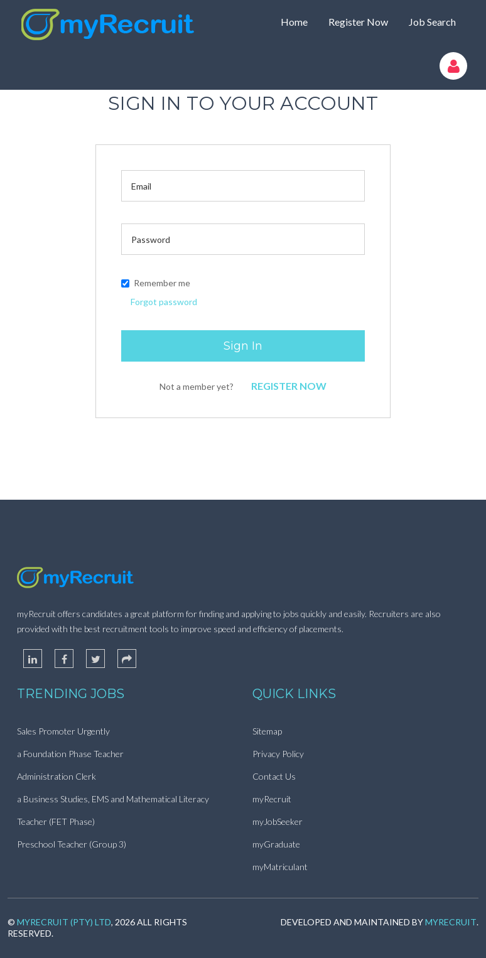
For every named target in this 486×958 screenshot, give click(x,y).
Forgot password (164, 301)
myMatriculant (280, 866)
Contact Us (274, 776)
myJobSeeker (277, 821)
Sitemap (267, 731)
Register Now (358, 22)
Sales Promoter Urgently (63, 731)
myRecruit (271, 799)
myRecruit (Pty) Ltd (64, 922)
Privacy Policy (278, 753)
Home (294, 22)
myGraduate (276, 844)
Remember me (155, 282)
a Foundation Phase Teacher (70, 753)
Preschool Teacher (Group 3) (71, 844)
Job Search (432, 22)
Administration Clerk (56, 776)
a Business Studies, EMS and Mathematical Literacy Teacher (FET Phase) (113, 810)
